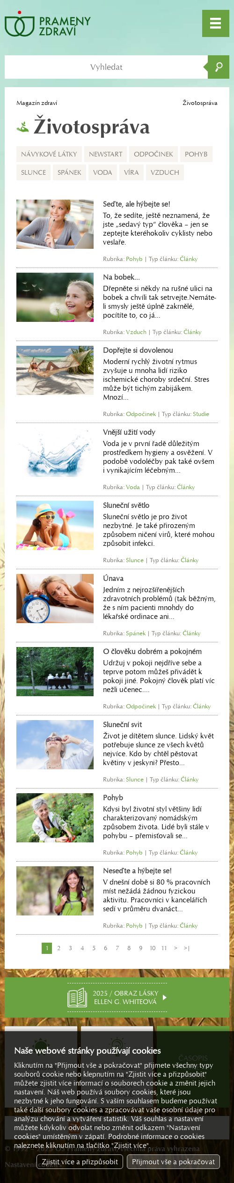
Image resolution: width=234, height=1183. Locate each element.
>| (187, 948)
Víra (131, 172)
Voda (102, 172)
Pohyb (196, 154)
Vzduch (165, 172)
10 (152, 948)
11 (164, 948)
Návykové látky (49, 154)
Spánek (69, 172)
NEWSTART (105, 154)
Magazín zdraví (36, 103)
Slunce (33, 172)
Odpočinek (153, 154)
